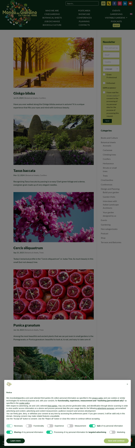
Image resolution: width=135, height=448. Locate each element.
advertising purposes (105, 408)
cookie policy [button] (24, 403)
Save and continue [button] (116, 441)
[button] (127, 384)
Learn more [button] (16, 441)
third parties (52, 406)
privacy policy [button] (97, 398)
